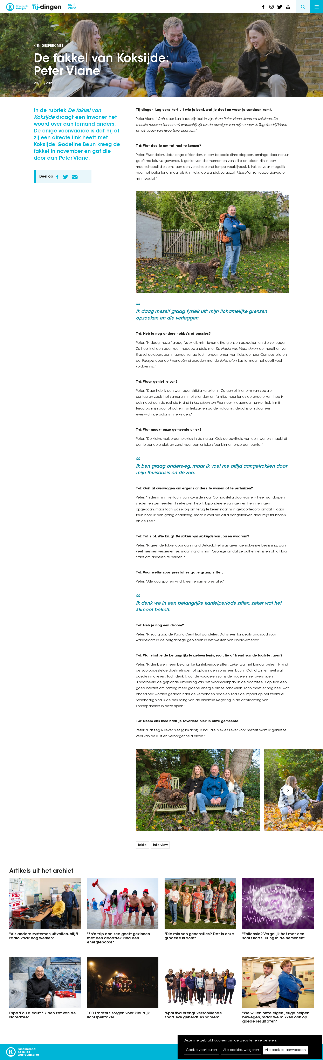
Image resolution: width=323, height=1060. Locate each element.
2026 (72, 6)
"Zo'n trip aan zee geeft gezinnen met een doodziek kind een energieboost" (118, 938)
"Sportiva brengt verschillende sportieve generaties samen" (193, 1015)
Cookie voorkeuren (201, 1050)
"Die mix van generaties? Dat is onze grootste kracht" (199, 936)
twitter (280, 7)
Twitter (65, 177)
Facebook (57, 177)
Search (303, 6)
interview (160, 845)
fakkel (142, 845)
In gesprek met (50, 46)
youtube (288, 7)
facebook (263, 7)
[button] (145, 790)
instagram (271, 7)
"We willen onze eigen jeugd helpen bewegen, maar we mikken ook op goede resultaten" (275, 1018)
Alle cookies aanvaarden (285, 1050)
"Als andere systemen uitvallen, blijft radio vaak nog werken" (43, 936)
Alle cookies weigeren (241, 1050)
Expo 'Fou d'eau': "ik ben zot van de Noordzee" (42, 1015)
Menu (317, 6)
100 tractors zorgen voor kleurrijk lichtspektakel (118, 1015)
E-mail (75, 177)
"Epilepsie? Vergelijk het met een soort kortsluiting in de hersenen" (273, 936)
